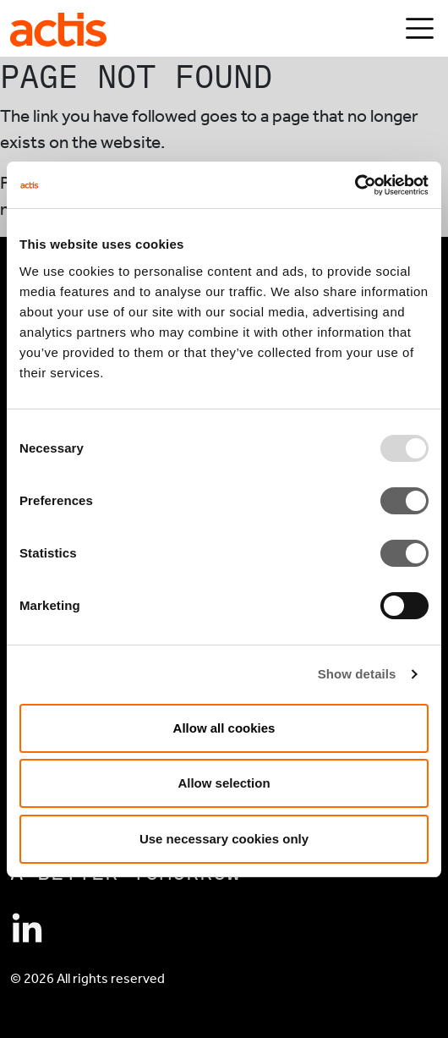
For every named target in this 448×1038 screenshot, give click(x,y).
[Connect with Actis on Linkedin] (27, 930)
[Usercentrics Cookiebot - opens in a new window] (355, 185)
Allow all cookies (224, 728)
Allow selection (224, 783)
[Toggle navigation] (420, 28)
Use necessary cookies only (224, 839)
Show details (357, 674)
